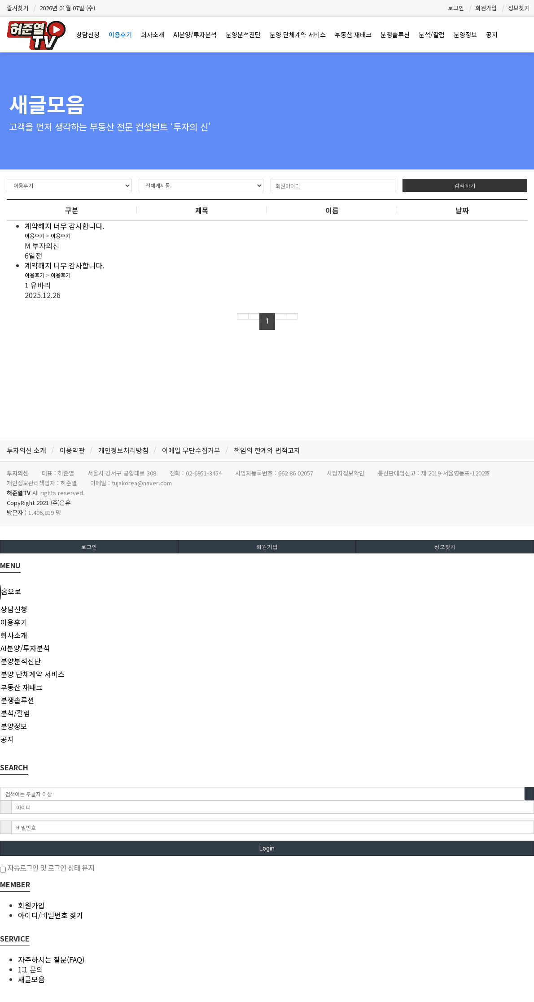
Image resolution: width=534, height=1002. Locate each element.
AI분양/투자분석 (195, 34)
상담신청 (88, 34)
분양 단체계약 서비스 (298, 34)
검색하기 (465, 185)
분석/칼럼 (432, 34)
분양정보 (465, 34)
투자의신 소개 (26, 450)
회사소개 (152, 34)
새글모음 (31, 979)
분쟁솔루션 (395, 34)
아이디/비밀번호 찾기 (50, 915)
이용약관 (72, 450)
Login (267, 848)
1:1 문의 (30, 969)
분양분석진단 (243, 34)
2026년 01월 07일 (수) (67, 8)
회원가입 (486, 8)
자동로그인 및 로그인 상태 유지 (47, 867)
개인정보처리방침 (123, 450)
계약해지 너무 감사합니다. (64, 226)
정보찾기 (519, 8)
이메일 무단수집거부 (191, 450)
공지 (492, 34)
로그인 (456, 8)
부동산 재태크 (353, 34)
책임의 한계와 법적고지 (267, 450)
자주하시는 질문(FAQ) (51, 959)
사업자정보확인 (345, 473)
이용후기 (120, 34)
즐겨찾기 (17, 8)
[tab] (267, 609)
